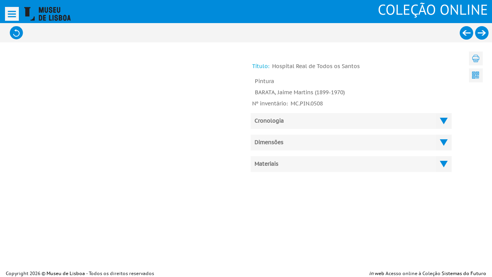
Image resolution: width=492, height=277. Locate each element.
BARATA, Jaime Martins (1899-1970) (300, 92)
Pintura (264, 81)
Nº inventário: (270, 103)
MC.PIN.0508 (307, 103)
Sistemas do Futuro (464, 273)
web (376, 273)
